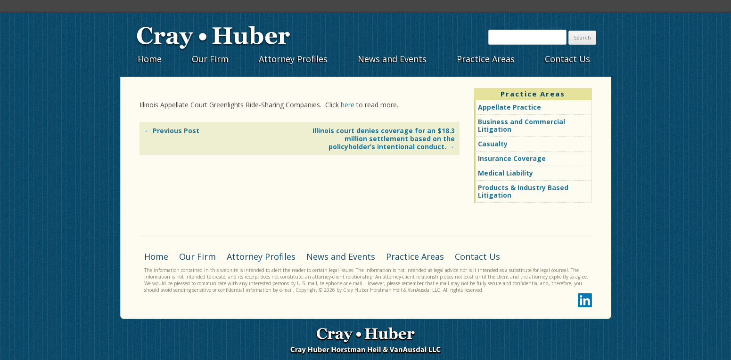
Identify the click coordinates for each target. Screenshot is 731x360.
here (347, 104)
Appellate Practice (509, 107)
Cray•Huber (213, 36)
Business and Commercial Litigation (521, 125)
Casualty (493, 143)
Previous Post (171, 130)
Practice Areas (486, 58)
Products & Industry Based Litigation (523, 191)
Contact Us (567, 58)
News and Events (392, 58)
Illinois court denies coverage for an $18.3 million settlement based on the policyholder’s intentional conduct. (383, 138)
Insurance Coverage (512, 158)
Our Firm (210, 58)
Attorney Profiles (293, 58)
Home (150, 58)
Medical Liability (505, 172)
